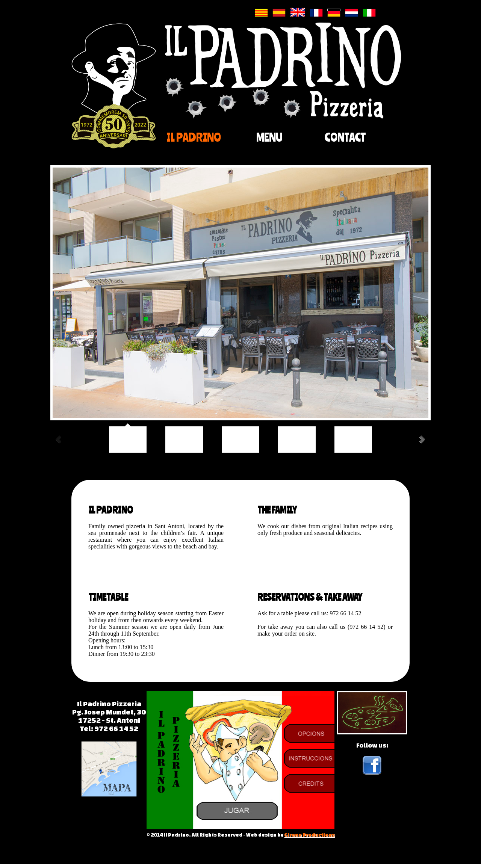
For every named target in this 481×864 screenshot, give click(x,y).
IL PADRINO (193, 137)
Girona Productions (309, 835)
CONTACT (345, 137)
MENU (269, 137)
